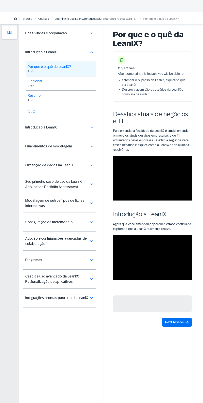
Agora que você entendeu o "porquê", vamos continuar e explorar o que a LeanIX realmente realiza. (152, 226)
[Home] (15, 19)
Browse (27, 18)
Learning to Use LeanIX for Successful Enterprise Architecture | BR (96, 18)
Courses (43, 18)
